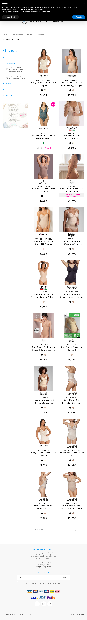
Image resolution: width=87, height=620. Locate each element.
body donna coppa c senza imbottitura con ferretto (72, 509)
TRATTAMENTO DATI (9, 615)
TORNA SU (38, 530)
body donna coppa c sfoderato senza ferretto (72, 244)
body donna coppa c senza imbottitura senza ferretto (72, 297)
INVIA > (65, 578)
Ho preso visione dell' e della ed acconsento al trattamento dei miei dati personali (43, 583)
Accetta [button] (79, 17)
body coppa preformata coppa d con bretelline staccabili (43, 350)
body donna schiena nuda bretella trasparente (44, 509)
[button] (84, 3)
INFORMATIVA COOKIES (25, 615)
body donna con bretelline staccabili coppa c (72, 403)
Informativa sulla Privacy (40, 582)
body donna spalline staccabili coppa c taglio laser (43, 297)
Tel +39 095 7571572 (43, 563)
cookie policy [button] (38, 9)
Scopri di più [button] (10, 17)
